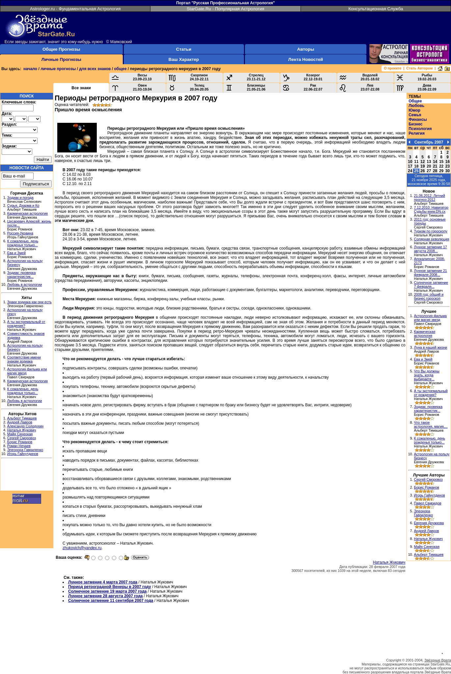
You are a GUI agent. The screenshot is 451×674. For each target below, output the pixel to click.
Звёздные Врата (437, 660)
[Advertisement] (26, 475)
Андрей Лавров (19, 422)
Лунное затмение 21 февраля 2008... (430, 273)
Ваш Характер (184, 59)
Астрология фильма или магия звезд (430, 318)
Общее (415, 101)
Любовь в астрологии (24, 284)
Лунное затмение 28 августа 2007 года (105, 596)
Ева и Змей (16, 253)
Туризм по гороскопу (430, 231)
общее (120, 69)
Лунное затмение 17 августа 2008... (430, 249)
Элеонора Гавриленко (25, 450)
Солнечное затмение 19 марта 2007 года (107, 591)
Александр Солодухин (25, 426)
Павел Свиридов (427, 503)
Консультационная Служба (375, 8)
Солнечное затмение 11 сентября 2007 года (110, 600)
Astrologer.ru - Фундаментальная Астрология (75, 8)
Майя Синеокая (20, 434)
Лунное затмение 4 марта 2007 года (102, 582)
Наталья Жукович (21, 430)
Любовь (416, 105)
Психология (420, 128)
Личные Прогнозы (61, 59)
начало (30, 69)
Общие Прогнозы (61, 49)
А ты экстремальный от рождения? (430, 393)
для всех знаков (95, 69)
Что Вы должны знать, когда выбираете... (426, 375)
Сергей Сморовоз (21, 438)
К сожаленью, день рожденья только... (23, 243)
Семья (415, 115)
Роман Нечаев (19, 446)
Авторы (305, 49)
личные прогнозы (58, 69)
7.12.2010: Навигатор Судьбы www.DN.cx (431, 209)
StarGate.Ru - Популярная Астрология (225, 8)
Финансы (418, 119)
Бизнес (415, 124)
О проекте (392, 68)
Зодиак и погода (20, 198)
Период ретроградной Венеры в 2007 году (109, 586)
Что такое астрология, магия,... (430, 424)
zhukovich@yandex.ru (82, 548)
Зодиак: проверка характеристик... (21, 275)
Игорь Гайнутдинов (22, 454)
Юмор (414, 110)
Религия (417, 133)
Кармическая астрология (27, 213)
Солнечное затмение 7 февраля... (431, 284)
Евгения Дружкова (429, 523)
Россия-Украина (20, 233)
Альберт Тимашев (22, 418)
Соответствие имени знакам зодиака (24, 359)
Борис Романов (19, 442)
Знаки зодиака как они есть (29, 302)
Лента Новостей (305, 59)
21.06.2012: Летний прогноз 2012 (429, 198)
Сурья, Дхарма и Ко (23, 205)
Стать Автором (419, 68)
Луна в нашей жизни (430, 347)
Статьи (183, 49)
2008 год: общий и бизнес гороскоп (428, 296)
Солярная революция (431, 239)
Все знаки (81, 88)
